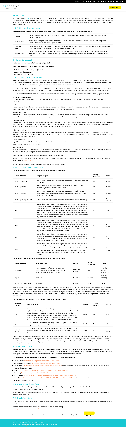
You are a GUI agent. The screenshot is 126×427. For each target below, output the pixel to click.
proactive (27, 18)
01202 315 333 (94, 1)
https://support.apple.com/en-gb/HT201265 (34, 373)
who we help (54, 415)
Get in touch (114, 7)
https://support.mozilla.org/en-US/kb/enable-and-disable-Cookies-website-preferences (50, 375)
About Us (64, 415)
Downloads (79, 415)
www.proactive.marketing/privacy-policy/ (26, 409)
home (34, 415)
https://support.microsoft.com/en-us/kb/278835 (45, 363)
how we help (42, 415)
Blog (72, 415)
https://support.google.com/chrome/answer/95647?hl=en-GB (43, 361)
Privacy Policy (28, 161)
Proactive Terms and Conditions (21, 425)
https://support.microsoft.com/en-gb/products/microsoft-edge (43, 365)
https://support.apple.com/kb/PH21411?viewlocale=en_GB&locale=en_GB (46, 370)
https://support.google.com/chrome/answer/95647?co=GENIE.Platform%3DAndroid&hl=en (47, 378)
